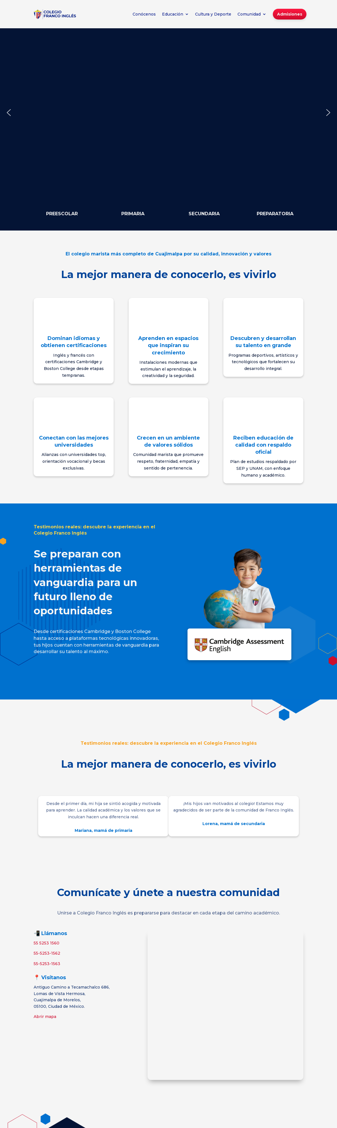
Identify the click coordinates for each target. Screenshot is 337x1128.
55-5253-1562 (47, 953)
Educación (172, 14)
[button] (8, 112)
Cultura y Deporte (213, 14)
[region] (168, 112)
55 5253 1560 (46, 943)
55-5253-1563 (47, 963)
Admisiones (289, 14)
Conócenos (144, 14)
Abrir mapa (45, 1016)
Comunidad (249, 14)
